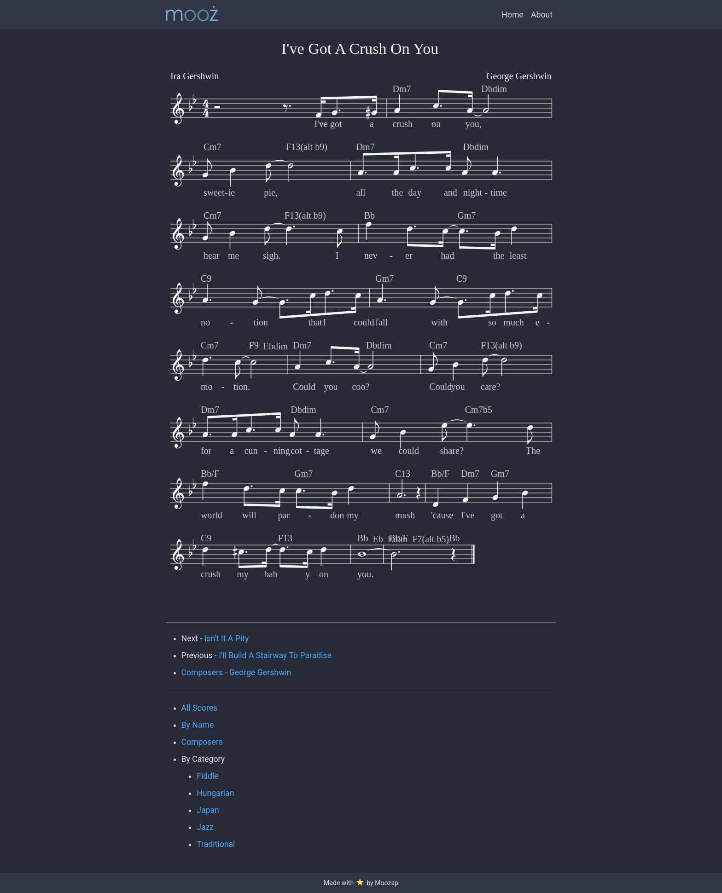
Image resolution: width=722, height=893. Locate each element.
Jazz (205, 827)
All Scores (199, 708)
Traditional (216, 844)
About (542, 14)
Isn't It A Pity (226, 638)
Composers (202, 742)
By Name (197, 725)
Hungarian (215, 793)
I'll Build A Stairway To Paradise (275, 655)
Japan (208, 810)
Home (513, 14)
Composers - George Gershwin (236, 672)
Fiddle (208, 776)
